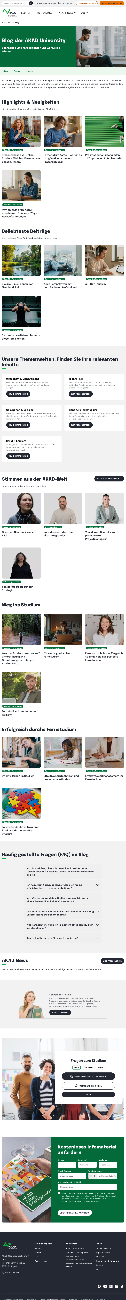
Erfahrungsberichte (11, 525)
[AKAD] (9, 12)
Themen (17, 69)
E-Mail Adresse (65, 1169)
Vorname (82, 1158)
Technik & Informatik (74, 1246)
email (88, 1093)
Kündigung (73, 1298)
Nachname (104, 1158)
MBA (36, 1255)
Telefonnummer (96, 1169)
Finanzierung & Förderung (107, 1259)
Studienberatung (103, 1246)
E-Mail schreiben (60, 1010)
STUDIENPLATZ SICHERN (87, 3)
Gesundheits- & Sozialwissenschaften (75, 1256)
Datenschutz (68, 1199)
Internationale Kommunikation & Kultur (78, 1263)
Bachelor (25, 12)
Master (38, 1251)
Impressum (101, 1298)
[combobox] (92, 1174)
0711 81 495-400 (66, 3)
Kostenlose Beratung (46, 3)
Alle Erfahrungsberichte (109, 477)
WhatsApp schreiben (88, 1084)
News (5, 69)
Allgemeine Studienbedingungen (52, 1298)
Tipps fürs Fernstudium (12, 148)
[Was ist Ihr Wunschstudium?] (15, 3)
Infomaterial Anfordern (112, 3)
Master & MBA (44, 12)
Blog (98, 1267)
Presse (29, 69)
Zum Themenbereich (18, 392)
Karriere (99, 1263)
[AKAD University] (10, 1244)
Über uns (100, 1255)
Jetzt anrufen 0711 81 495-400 (88, 1074)
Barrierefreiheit (87, 1298)
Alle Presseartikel (112, 959)
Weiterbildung (66, 12)
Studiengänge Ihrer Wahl (70, 1180)
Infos (82, 12)
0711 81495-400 (11, 1271)
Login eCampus (103, 1251)
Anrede (61, 1158)
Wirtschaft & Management (77, 1251)
